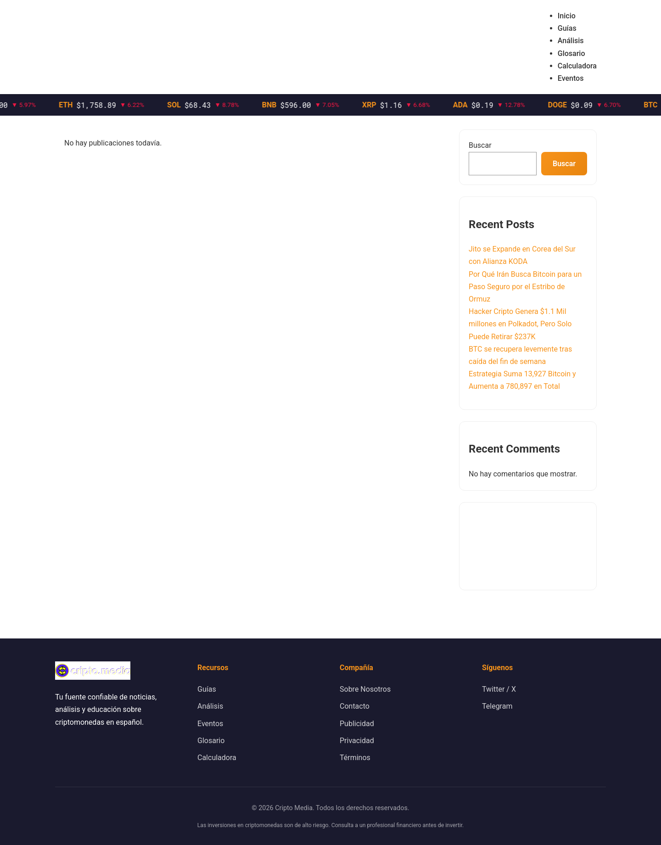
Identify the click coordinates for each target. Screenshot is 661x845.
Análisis (571, 40)
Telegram (497, 706)
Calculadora (577, 66)
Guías (567, 28)
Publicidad (357, 723)
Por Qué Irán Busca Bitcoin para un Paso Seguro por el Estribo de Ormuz (525, 286)
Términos (355, 757)
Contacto (355, 706)
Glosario (571, 53)
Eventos (571, 78)
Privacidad (357, 740)
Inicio (567, 15)
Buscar (480, 145)
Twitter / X (499, 689)
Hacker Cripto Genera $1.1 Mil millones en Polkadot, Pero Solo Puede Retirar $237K (520, 324)
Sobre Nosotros (365, 689)
